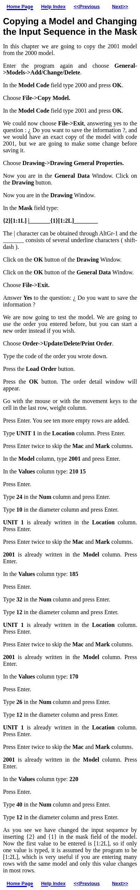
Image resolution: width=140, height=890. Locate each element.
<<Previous (87, 6)
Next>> (120, 6)
